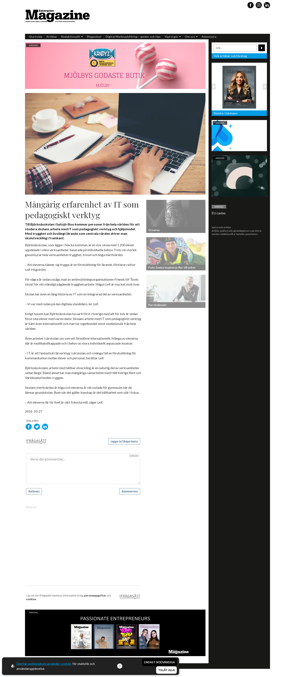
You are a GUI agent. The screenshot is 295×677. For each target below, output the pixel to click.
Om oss (191, 36)
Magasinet (94, 36)
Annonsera (209, 36)
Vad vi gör (173, 36)
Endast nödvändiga (159, 662)
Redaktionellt (72, 36)
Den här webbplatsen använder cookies (43, 664)
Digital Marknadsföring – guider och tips (133, 36)
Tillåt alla (166, 670)
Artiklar (51, 36)
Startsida (35, 36)
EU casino (219, 213)
